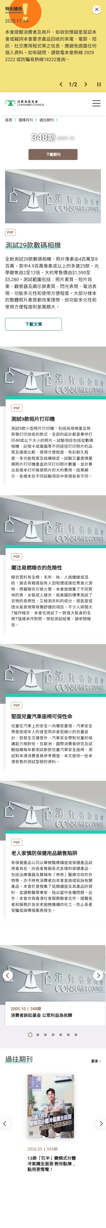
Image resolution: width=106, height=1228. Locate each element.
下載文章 (33, 324)
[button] (61, 84)
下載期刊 (53, 154)
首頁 (8, 120)
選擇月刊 (26, 120)
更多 (96, 1062)
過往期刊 (46, 120)
